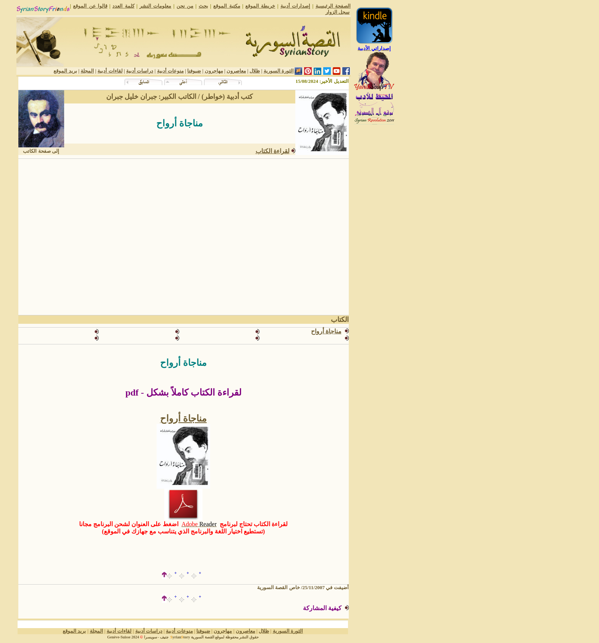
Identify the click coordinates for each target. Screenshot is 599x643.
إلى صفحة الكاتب (41, 151)
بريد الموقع (65, 71)
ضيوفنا (194, 71)
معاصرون (236, 71)
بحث (203, 6)
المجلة (87, 71)
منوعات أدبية (170, 71)
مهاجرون (214, 71)
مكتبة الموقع (226, 6)
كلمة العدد (123, 6)
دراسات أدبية (139, 71)
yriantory (179, 637)
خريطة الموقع (260, 6)
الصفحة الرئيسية (333, 6)
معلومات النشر (155, 6)
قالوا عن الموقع (90, 6)
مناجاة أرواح (183, 418)
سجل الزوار (337, 12)
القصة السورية (202, 637)
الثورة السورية (279, 71)
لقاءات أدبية (109, 71)
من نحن (184, 6)
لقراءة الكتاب (273, 151)
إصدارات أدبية (295, 6)
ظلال (254, 71)
